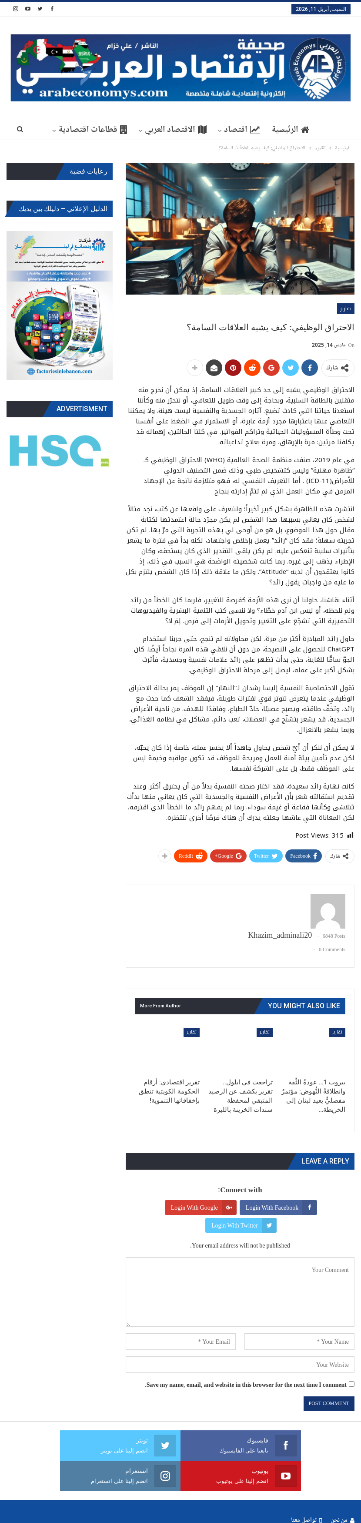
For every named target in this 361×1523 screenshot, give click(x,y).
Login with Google (204, 1207)
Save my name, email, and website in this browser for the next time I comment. (246, 1384)
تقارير (345, 308)
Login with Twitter (244, 1225)
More (90, 129)
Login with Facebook (281, 1207)
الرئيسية (271, 129)
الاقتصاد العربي (154, 129)
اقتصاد (222, 129)
